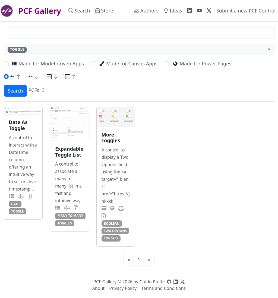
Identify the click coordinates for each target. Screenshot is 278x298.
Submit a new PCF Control (246, 10)
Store (104, 10)
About (98, 288)
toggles (65, 223)
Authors (146, 10)
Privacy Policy (123, 288)
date (15, 204)
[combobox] (139, 49)
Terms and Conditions (163, 288)
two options (115, 231)
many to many (70, 215)
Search (79, 10)
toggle (17, 211)
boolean (111, 223)
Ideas (172, 10)
